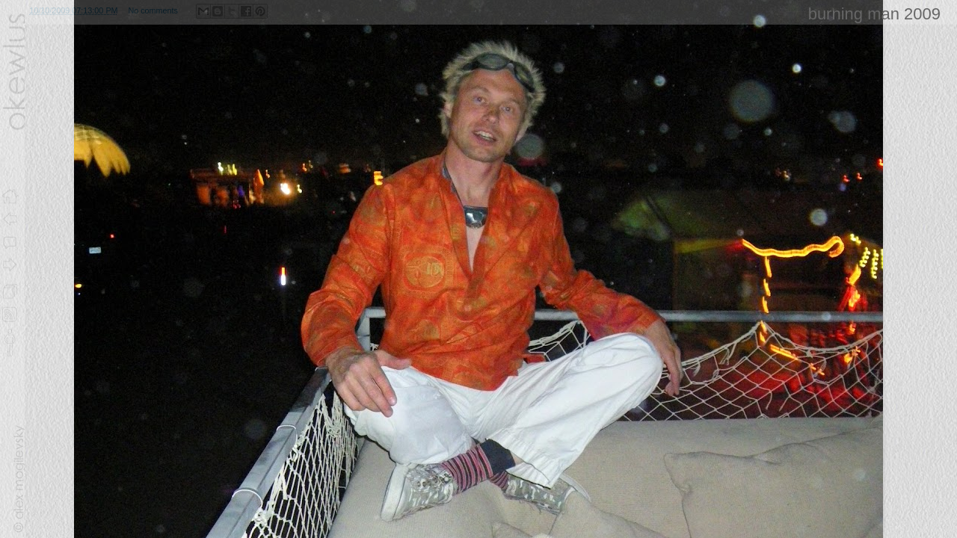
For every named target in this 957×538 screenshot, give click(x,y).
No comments (153, 10)
